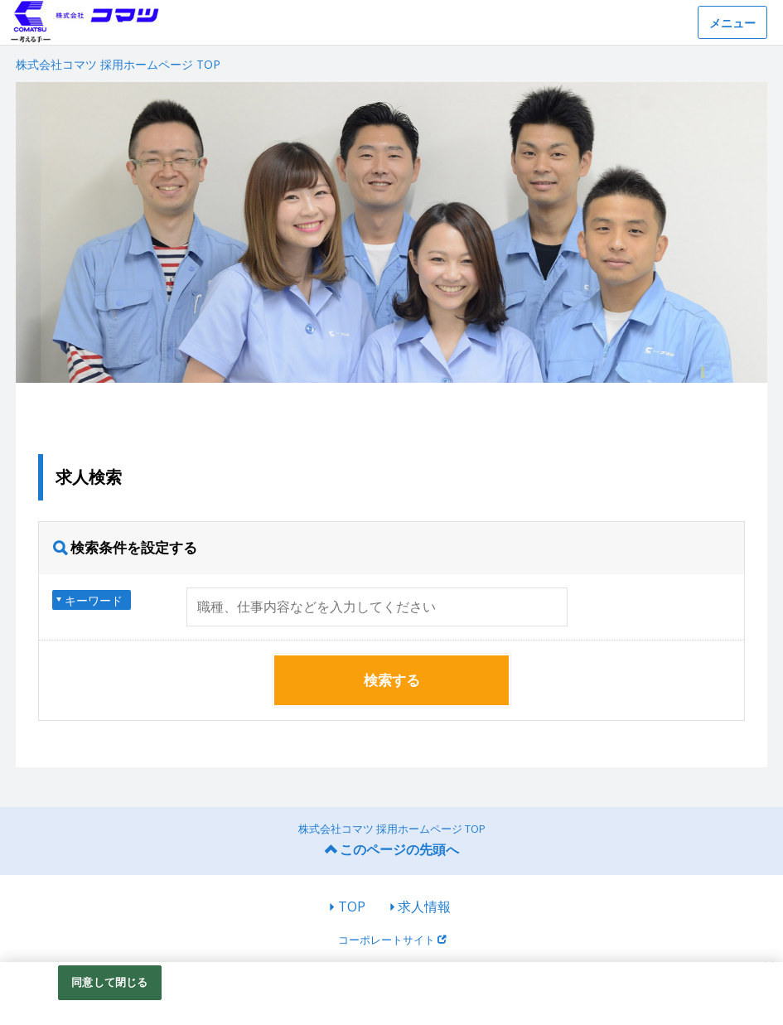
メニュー (732, 23)
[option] (391, 232)
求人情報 (424, 906)
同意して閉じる (109, 981)
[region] (391, 993)
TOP (351, 906)
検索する (392, 679)
